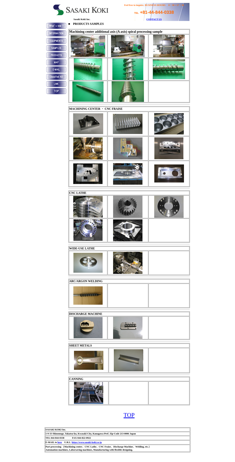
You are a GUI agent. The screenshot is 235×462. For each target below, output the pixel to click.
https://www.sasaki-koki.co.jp (87, 442)
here (59, 442)
